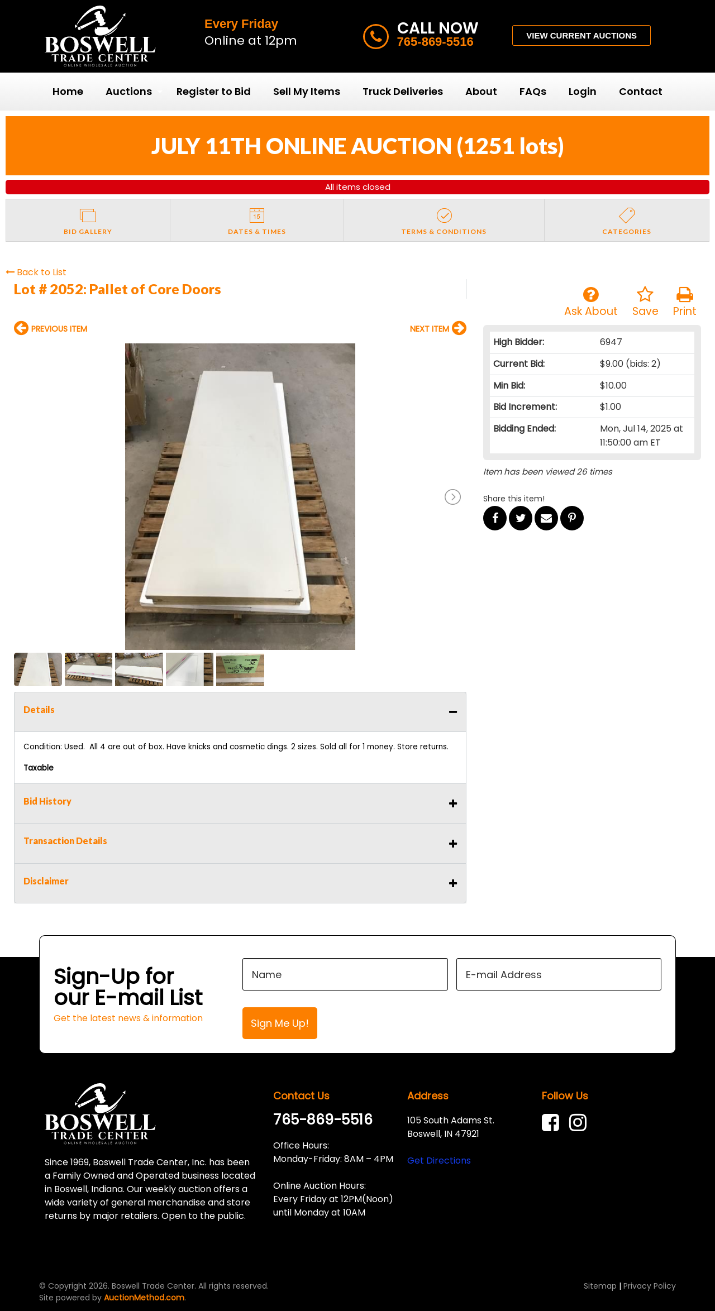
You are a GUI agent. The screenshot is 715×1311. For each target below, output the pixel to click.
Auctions (129, 91)
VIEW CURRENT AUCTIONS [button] (581, 35)
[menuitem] (67, 91)
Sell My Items (306, 91)
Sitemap (600, 1285)
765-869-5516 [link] (323, 1120)
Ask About (591, 302)
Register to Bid (214, 91)
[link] (553, 1122)
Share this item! (514, 498)
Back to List (36, 272)
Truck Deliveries (403, 91)
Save (645, 302)
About (481, 91)
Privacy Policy (649, 1285)
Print (685, 302)
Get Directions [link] (439, 1160)
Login (583, 91)
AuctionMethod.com (144, 1297)
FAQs (532, 91)
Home (68, 91)
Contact (640, 91)
